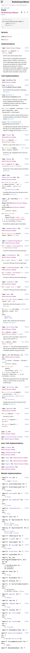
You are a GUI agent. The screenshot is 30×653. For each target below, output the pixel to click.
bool (17, 235)
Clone (8, 135)
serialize (8, 366)
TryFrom (15, 613)
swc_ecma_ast (5, 8)
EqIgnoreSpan (11, 228)
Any (10, 477)
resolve (7, 108)
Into (13, 545)
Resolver (9, 95)
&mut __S (18, 370)
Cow (3, 53)
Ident (12, 23)
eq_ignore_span (10, 233)
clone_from (8, 148)
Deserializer (12, 189)
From (8, 241)
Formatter (5, 166)
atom (9, 51)
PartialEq (10, 327)
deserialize (8, 182)
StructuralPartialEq (14, 437)
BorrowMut (13, 500)
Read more (6, 92)
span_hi (7, 424)
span (6, 413)
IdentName (15, 267)
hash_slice (8, 309)
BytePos (5, 421)
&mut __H (11, 301)
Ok (12, 396)
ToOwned (12, 603)
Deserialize (7, 177)
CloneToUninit (14, 508)
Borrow (11, 493)
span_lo (7, 419)
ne (5, 342)
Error (18, 186)
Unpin (8, 464)
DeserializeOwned (15, 633)
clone (6, 140)
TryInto (15, 621)
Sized (4, 201)
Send (7, 458)
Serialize (10, 387)
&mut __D (19, 217)
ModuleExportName (20, 2)
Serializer (11, 399)
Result (18, 166)
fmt (5, 164)
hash (6, 299)
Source (3, 14)
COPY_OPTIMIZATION (13, 122)
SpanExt (12, 594)
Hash (8, 294)
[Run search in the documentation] (15, 5)
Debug (8, 159)
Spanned (9, 408)
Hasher (14, 299)
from (6, 246)
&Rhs (3, 344)
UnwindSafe (10, 467)
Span (18, 413)
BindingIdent (16, 241)
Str (10, 25)
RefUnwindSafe (11, 452)
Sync (7, 461)
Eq (6, 432)
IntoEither (13, 551)
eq (5, 332)
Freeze (8, 447)
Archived (9, 85)
